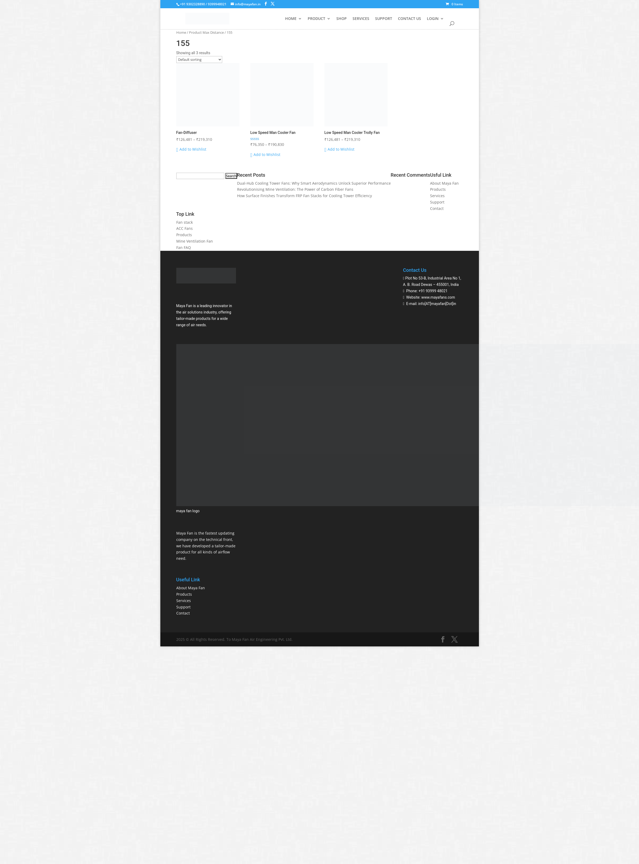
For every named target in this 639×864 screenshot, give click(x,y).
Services (437, 195)
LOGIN (433, 19)
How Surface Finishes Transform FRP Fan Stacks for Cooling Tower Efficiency (304, 195)
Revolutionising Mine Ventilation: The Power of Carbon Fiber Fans (295, 189)
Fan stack (184, 222)
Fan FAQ (183, 247)
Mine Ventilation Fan (194, 241)
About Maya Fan (444, 183)
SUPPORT (383, 19)
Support (437, 202)
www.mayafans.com (438, 297)
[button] (191, 149)
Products (438, 189)
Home (181, 32)
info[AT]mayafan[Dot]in (437, 304)
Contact (437, 208)
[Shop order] (199, 59)
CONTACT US (409, 19)
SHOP (341, 19)
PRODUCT (316, 19)
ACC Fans (184, 228)
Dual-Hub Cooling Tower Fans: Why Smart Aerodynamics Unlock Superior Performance (314, 183)
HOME (291, 19)
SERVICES (361, 19)
